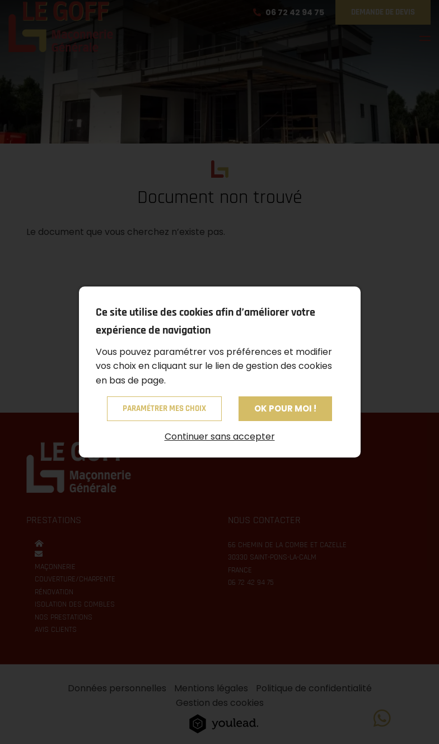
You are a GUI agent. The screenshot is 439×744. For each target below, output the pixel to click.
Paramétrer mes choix (164, 408)
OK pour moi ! (285, 408)
